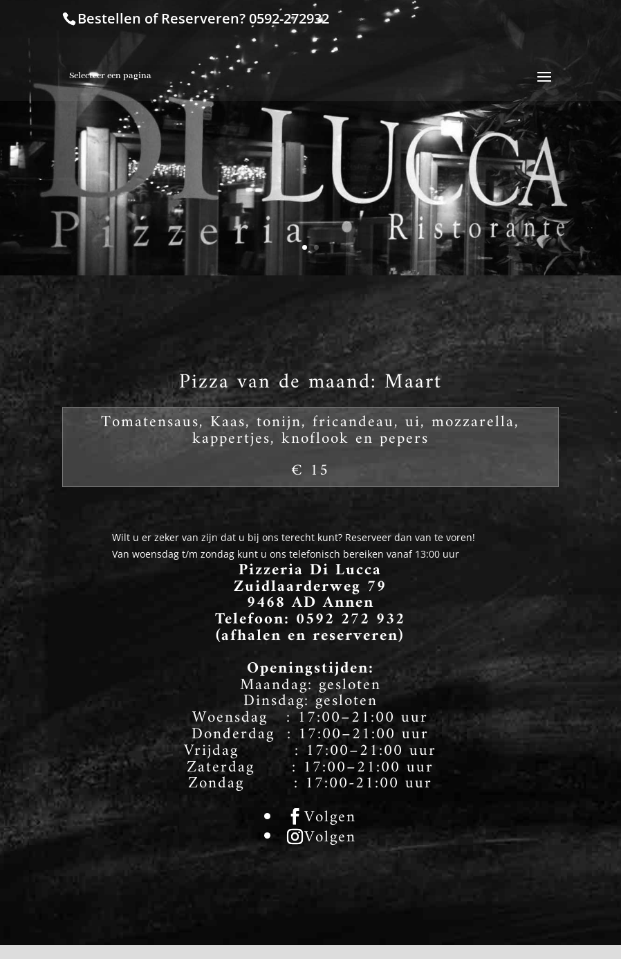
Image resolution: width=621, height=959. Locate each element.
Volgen (330, 818)
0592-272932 (289, 18)
